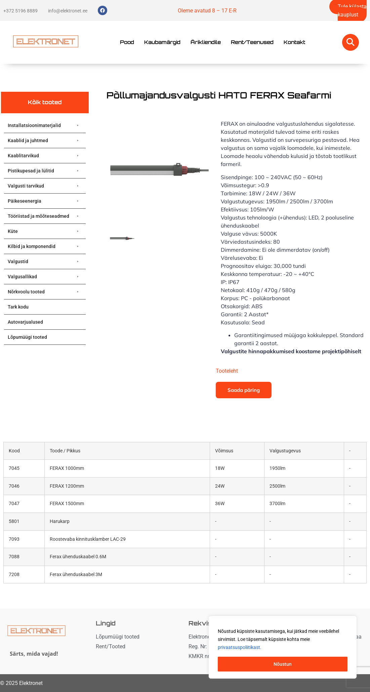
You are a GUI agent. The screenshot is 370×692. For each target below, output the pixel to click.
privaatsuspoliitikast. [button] (239, 647)
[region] (283, 647)
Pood (127, 42)
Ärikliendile (206, 42)
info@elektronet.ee (67, 10)
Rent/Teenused (252, 42)
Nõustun (283, 664)
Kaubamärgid (162, 42)
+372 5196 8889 (20, 10)
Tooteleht (227, 371)
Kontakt (294, 42)
